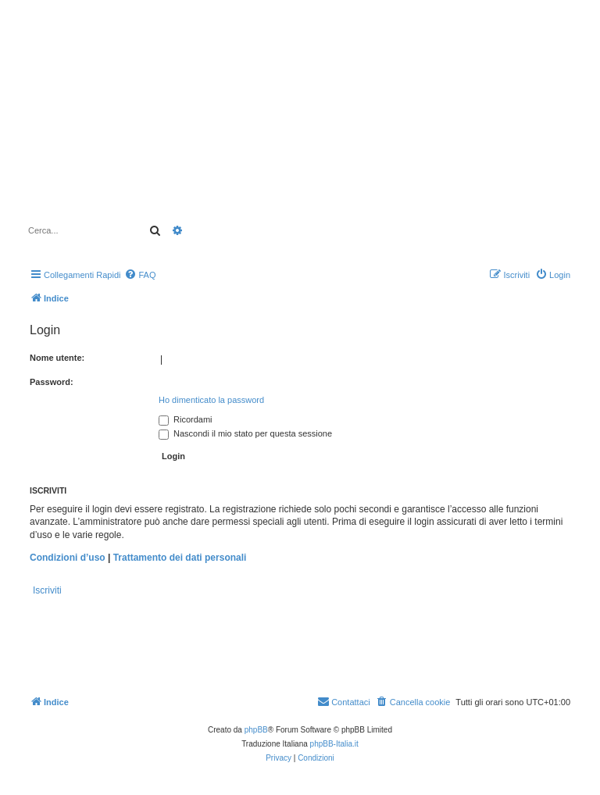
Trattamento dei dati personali (180, 557)
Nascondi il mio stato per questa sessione (245, 433)
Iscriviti (47, 590)
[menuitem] (139, 275)
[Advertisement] (439, 143)
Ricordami (185, 419)
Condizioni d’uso (67, 557)
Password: (51, 382)
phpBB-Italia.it (334, 744)
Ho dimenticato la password (211, 400)
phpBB (256, 729)
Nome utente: (57, 357)
